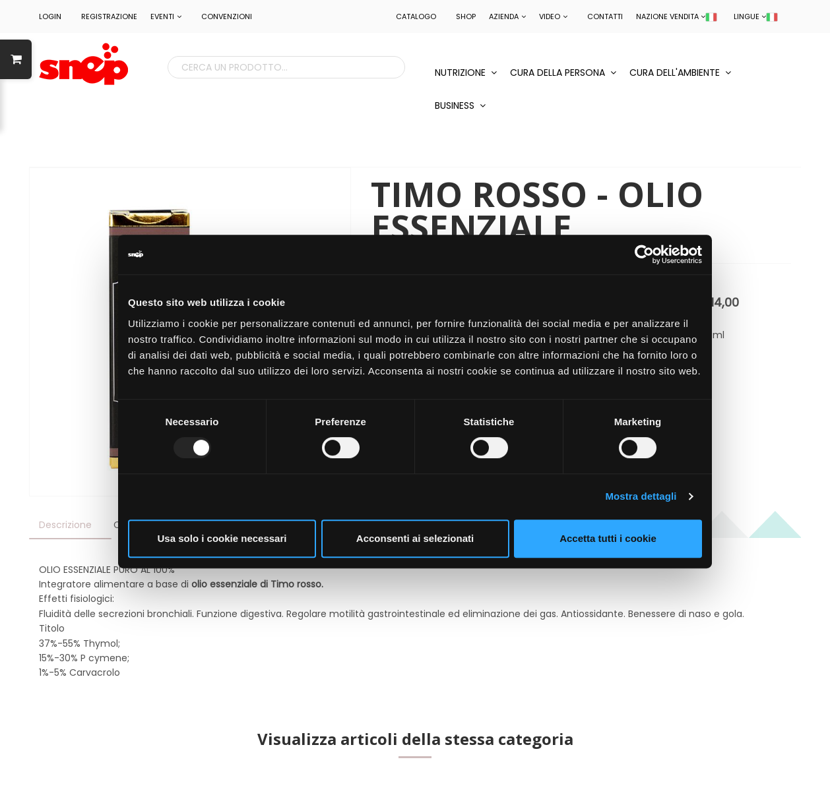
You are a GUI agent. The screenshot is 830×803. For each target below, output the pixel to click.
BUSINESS (460, 105)
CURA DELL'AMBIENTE (680, 72)
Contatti (605, 16)
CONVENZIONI (226, 16)
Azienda (507, 16)
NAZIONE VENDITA (676, 16)
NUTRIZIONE (466, 72)
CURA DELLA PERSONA (563, 72)
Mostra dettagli (640, 496)
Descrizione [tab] (65, 524)
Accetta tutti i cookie (607, 538)
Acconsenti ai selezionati (415, 538)
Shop (466, 16)
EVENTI (165, 16)
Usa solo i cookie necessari (222, 538)
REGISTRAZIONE (109, 16)
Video (553, 16)
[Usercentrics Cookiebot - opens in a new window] (644, 254)
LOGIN (50, 16)
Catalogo (416, 16)
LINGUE (756, 16)
